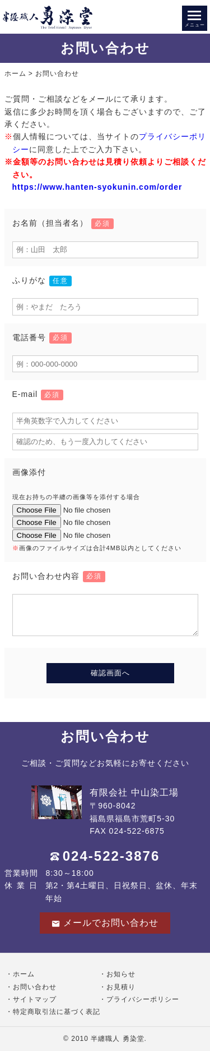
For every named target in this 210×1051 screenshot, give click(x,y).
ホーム (15, 73)
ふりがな (42, 280)
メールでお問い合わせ (105, 923)
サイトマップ (35, 999)
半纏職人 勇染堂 (117, 1039)
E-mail (38, 394)
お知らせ (121, 974)
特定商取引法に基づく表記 (56, 1012)
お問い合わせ (35, 987)
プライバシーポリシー (142, 999)
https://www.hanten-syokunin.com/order (97, 186)
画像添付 (29, 472)
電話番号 (42, 337)
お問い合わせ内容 (58, 576)
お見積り (121, 987)
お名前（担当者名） (63, 222)
